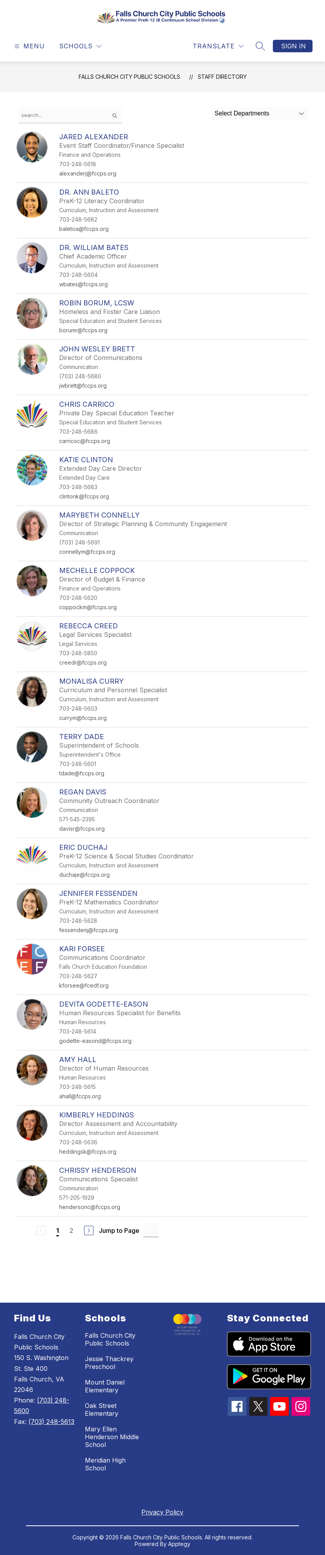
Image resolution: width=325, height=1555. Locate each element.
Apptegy (179, 1544)
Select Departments (241, 113)
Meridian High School (105, 1464)
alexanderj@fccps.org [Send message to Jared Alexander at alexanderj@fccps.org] (87, 173)
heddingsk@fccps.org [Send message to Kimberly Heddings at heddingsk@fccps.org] (87, 1151)
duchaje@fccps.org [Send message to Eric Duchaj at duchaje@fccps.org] (84, 874)
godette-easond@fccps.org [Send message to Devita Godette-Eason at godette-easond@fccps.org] (95, 1040)
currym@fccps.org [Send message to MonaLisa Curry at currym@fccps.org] (83, 718)
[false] (70, 115)
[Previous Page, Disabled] (41, 1230)
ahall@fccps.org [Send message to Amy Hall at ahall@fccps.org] (80, 1096)
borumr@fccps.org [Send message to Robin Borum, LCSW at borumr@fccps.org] (83, 330)
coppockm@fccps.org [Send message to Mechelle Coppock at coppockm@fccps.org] (88, 607)
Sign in (293, 46)
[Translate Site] (218, 46)
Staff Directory (222, 76)
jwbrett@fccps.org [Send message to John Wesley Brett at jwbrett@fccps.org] (83, 385)
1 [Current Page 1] (57, 1230)
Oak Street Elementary (101, 1409)
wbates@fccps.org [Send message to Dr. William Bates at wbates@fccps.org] (83, 284)
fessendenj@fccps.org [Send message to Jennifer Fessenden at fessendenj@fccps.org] (88, 930)
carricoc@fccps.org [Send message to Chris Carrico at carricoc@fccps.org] (84, 441)
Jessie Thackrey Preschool (109, 1363)
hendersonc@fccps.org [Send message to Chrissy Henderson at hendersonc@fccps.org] (89, 1207)
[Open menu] (28, 46)
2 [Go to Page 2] (71, 1230)
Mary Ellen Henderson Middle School (112, 1437)
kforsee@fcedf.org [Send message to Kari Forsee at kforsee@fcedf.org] (84, 985)
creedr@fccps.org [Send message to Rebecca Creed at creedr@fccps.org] (83, 662)
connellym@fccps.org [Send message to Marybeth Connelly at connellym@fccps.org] (87, 551)
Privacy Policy (162, 1512)
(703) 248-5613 (51, 1422)
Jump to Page (119, 1230)
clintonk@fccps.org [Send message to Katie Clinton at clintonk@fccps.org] (84, 496)
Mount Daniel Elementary (105, 1386)
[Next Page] (88, 1230)
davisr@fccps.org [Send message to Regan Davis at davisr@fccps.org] (82, 828)
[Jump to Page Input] (151, 1230)
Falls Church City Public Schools (129, 76)
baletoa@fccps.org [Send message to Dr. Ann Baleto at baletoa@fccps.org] (84, 228)
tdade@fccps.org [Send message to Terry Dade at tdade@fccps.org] (81, 773)
